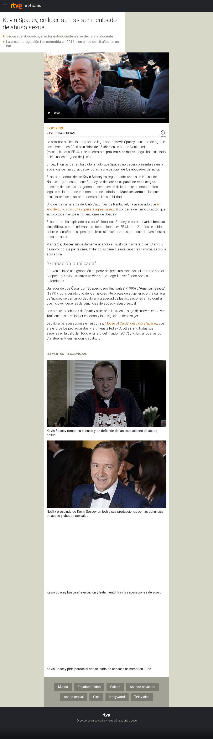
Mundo (63, 687)
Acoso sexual (74, 697)
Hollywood (117, 697)
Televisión (141, 697)
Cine (96, 697)
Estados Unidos (89, 687)
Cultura (115, 687)
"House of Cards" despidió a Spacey (131, 323)
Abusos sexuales (142, 687)
